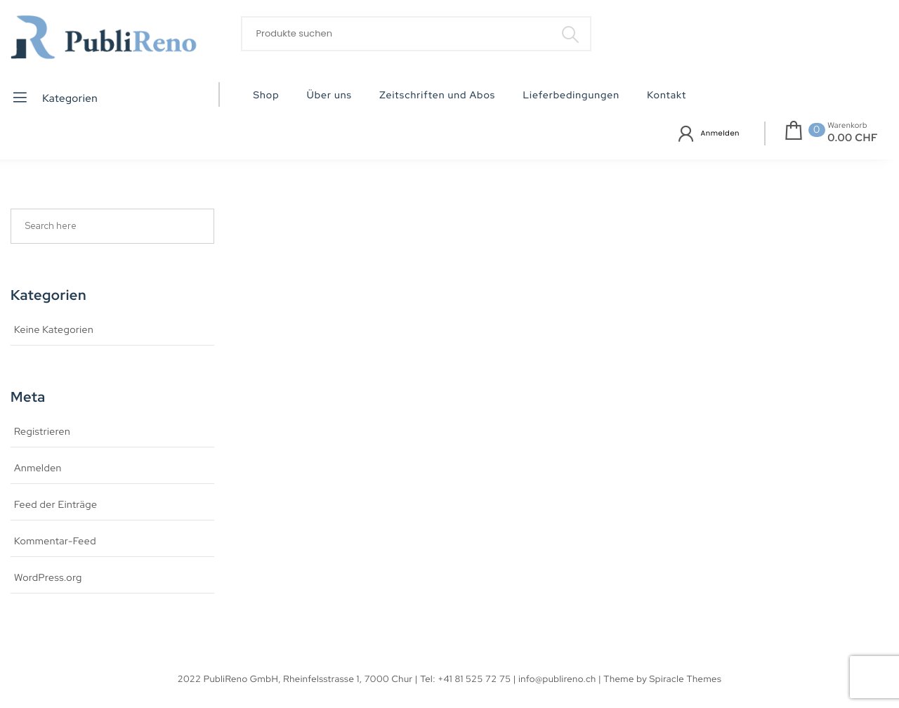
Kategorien (54, 97)
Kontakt (666, 95)
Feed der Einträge (55, 505)
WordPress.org (48, 578)
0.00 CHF (852, 137)
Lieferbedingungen (571, 95)
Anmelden (720, 133)
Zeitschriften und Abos (437, 95)
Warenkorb (847, 126)
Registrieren (42, 432)
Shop (267, 95)
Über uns (329, 95)
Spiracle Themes (686, 679)
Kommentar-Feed (55, 541)
